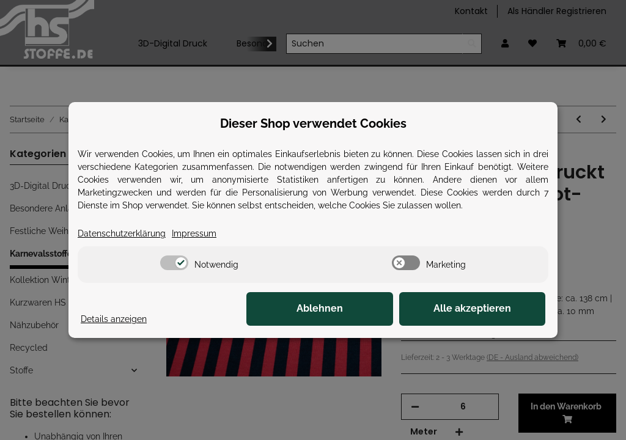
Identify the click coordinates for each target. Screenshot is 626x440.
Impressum (194, 233)
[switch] (174, 262)
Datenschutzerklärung (122, 233)
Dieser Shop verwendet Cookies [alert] (313, 123)
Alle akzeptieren (484, 309)
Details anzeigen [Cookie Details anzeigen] (114, 319)
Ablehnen (356, 309)
